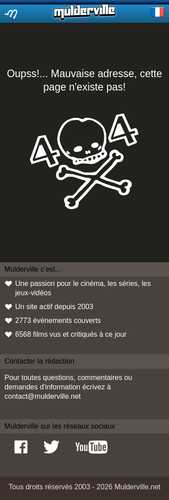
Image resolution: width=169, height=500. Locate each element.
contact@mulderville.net (42, 396)
